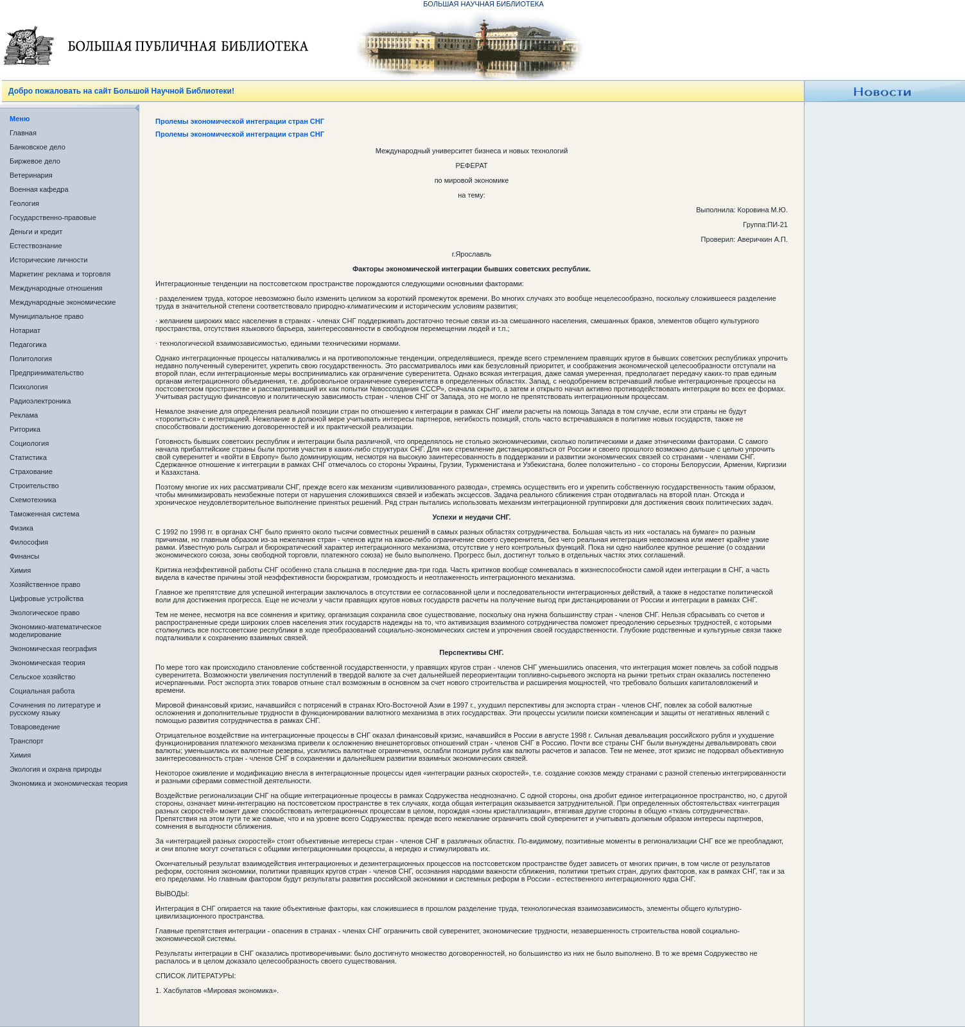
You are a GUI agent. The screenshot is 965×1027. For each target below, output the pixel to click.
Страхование (31, 471)
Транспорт (27, 741)
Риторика (25, 429)
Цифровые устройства (46, 598)
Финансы (24, 556)
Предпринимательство (46, 373)
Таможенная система (45, 514)
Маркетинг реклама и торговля (60, 274)
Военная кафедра (39, 189)
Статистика (28, 457)
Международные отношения (56, 288)
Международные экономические (63, 302)
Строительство (34, 485)
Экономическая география (53, 648)
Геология (24, 203)
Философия (29, 542)
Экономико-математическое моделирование (55, 630)
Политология (31, 358)
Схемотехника (33, 500)
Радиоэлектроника (40, 401)
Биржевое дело (35, 161)
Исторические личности (48, 260)
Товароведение (35, 727)
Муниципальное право (46, 316)
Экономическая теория (47, 662)
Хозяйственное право (45, 584)
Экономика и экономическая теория (69, 783)
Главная (23, 133)
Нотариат (25, 330)
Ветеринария (31, 175)
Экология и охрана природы (55, 769)
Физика (21, 528)
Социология (29, 443)
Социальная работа (42, 691)
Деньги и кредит (36, 231)
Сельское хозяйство (42, 677)
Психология (29, 387)
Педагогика (28, 344)
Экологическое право (45, 612)
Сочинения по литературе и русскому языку (55, 709)
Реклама (24, 415)
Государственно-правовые (53, 217)
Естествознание (36, 246)
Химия (20, 570)
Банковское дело (37, 147)
